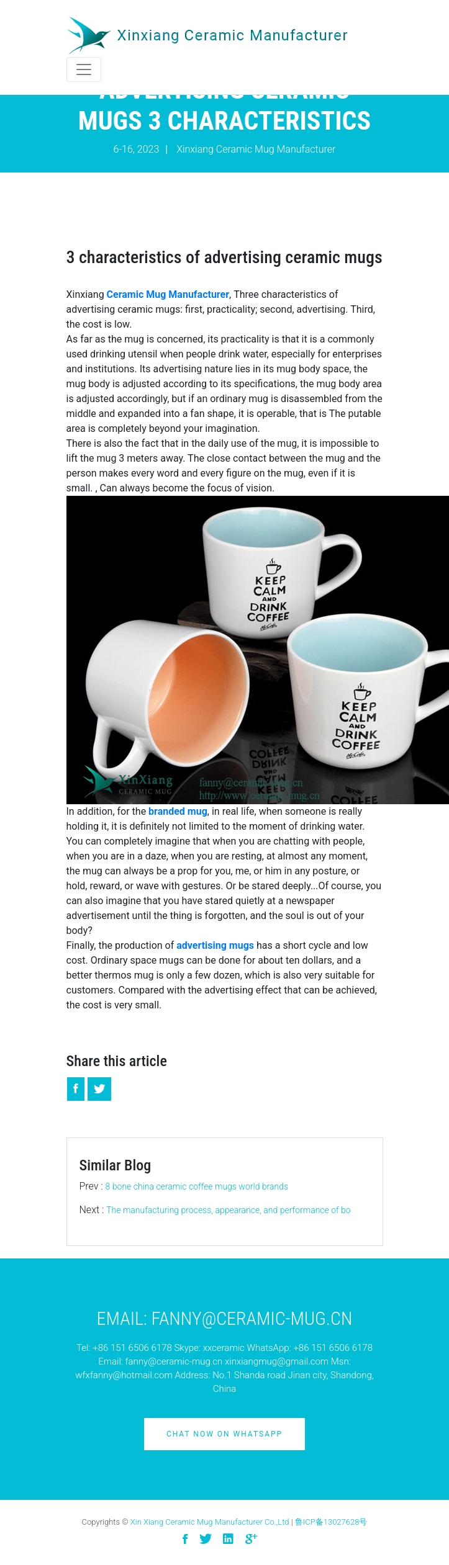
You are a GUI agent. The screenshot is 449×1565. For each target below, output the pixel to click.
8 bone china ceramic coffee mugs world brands (197, 1186)
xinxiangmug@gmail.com (277, 1361)
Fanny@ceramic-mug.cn (252, 1318)
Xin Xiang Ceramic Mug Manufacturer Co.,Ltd (209, 1522)
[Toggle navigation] (83, 69)
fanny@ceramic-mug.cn (174, 1361)
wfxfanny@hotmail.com (123, 1375)
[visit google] (251, 1539)
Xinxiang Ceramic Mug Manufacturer (255, 149)
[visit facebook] (185, 1539)
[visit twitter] (205, 1539)
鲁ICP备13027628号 (331, 1522)
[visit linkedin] (228, 1539)
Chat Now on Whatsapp (224, 1434)
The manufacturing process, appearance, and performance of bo (228, 1210)
